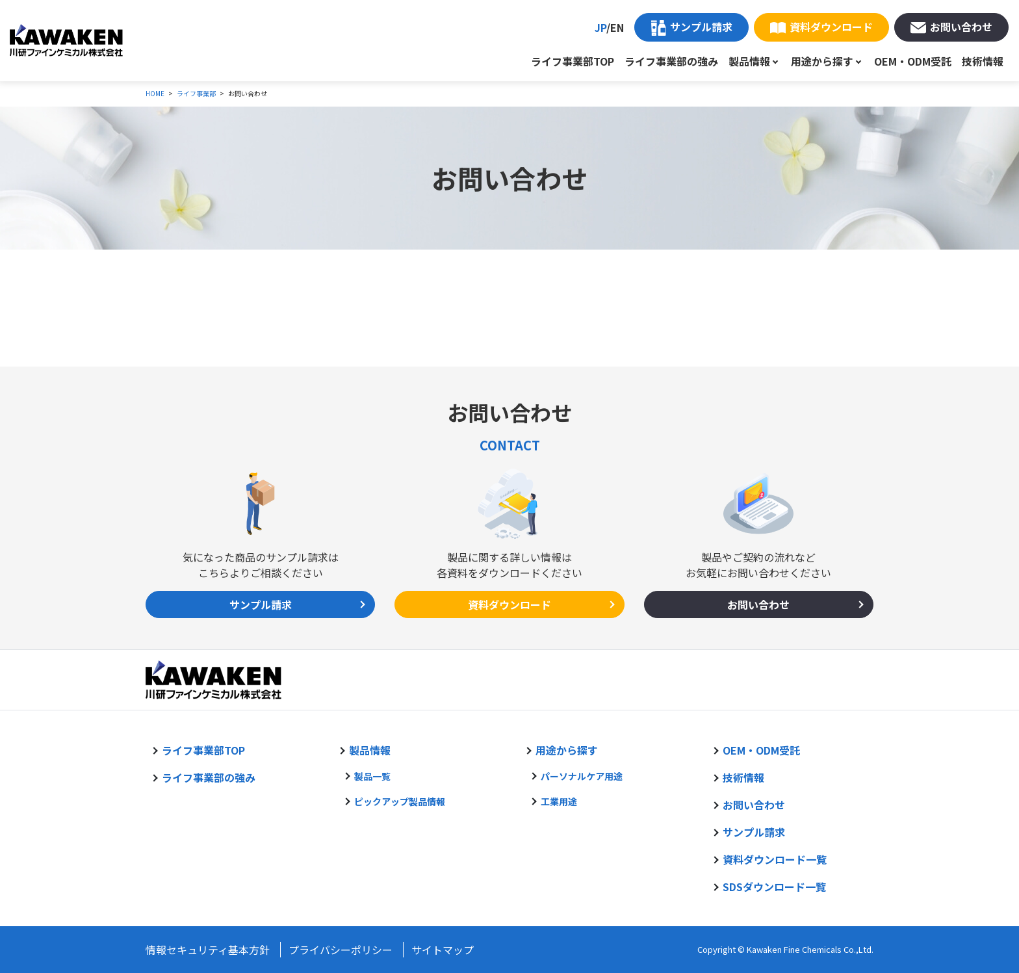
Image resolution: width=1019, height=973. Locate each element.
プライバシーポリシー (341, 949)
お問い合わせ (961, 26)
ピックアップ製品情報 (399, 801)
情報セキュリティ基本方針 (208, 949)
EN (617, 27)
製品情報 (749, 61)
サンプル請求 (701, 26)
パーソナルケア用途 (582, 776)
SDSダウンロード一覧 (774, 886)
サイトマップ (442, 949)
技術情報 (982, 61)
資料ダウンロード (831, 26)
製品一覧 (372, 776)
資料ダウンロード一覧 (775, 859)
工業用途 (559, 801)
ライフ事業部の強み (671, 61)
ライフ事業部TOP (572, 61)
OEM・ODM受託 (912, 61)
